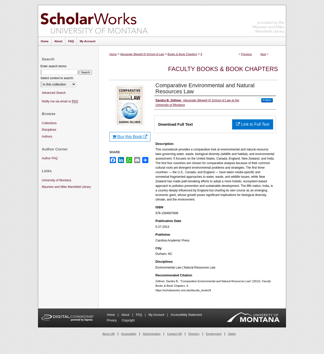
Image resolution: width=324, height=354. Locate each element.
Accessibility (128, 333)
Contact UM (174, 333)
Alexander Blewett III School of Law (142, 54)
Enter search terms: (53, 66)
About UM (108, 333)
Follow (267, 100)
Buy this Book (129, 137)
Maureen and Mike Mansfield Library (268, 20)
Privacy (112, 320)
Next (263, 54)
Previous (246, 54)
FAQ (139, 315)
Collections (49, 123)
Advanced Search (54, 93)
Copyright (128, 320)
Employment (213, 333)
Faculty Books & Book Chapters (223, 68)
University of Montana (56, 180)
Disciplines (49, 129)
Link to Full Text (252, 124)
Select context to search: (57, 78)
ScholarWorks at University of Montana (94, 21)
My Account (157, 315)
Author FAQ (50, 158)
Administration (152, 333)
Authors (47, 136)
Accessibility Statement (186, 315)
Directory (193, 333)
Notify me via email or (60, 101)
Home (113, 54)
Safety (232, 333)
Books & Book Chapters (182, 54)
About (126, 315)
